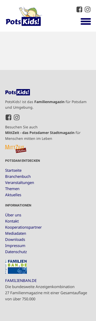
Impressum (15, 245)
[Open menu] (86, 21)
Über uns (13, 214)
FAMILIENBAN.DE (21, 280)
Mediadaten (15, 233)
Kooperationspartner (23, 227)
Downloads (15, 239)
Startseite (13, 170)
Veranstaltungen (19, 182)
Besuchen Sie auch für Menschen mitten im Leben (43, 133)
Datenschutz (16, 251)
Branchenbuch (18, 176)
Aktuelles (13, 194)
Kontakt (12, 221)
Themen (12, 188)
